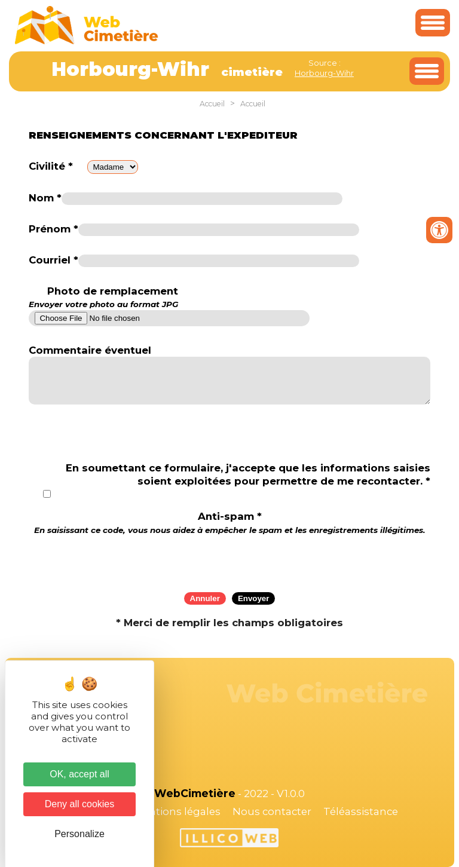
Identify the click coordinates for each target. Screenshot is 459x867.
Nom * (45, 198)
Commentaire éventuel (90, 350)
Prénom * (53, 229)
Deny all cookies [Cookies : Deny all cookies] (80, 804)
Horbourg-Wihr (324, 73)
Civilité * (51, 166)
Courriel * (53, 260)
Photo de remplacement (103, 297)
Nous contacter (271, 811)
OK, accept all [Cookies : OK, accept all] (79, 774)
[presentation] (229, 559)
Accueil (212, 103)
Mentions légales (177, 811)
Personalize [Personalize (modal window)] (79, 834)
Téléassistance (360, 811)
